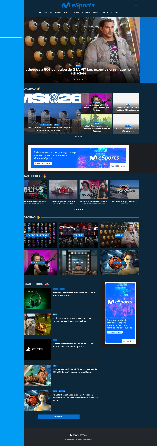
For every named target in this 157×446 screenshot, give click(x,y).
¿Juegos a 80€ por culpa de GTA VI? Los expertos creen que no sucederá (78, 72)
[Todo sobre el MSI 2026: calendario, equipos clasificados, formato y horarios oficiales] (50, 113)
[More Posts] (59, 416)
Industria (96, 13)
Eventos (76, 13)
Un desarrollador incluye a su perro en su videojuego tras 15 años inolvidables (72, 323)
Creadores (86, 13)
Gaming (67, 13)
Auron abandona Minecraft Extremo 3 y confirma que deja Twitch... (96, 107)
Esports (58, 13)
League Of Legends (45, 13)
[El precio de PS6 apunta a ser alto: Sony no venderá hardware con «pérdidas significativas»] (128, 124)
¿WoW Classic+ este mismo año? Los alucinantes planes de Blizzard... (97, 128)
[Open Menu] (136, 6)
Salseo (105, 13)
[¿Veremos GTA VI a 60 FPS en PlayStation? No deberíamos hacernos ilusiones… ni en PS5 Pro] (128, 103)
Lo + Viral (114, 13)
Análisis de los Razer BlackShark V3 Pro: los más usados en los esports (75, 295)
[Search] (133, 6)
